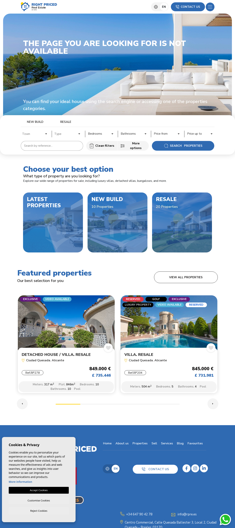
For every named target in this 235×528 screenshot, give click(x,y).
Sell (154, 444)
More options (131, 145)
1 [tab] (68, 405)
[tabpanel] (66, 346)
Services (167, 444)
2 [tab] (92, 405)
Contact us (188, 7)
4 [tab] (142, 405)
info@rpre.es (187, 514)
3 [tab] (117, 405)
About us (121, 444)
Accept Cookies (39, 489)
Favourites (194, 444)
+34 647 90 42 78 (139, 514)
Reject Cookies (38, 510)
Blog (179, 444)
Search (183, 145)
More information (20, 481)
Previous (22, 404)
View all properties (186, 277)
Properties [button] (139, 444)
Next (212, 404)
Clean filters (102, 145)
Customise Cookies (39, 500)
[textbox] (36, 133)
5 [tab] (167, 405)
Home (107, 444)
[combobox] (35, 133)
